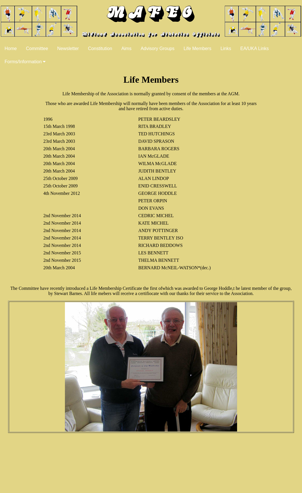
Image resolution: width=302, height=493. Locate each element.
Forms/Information (25, 61)
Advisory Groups (157, 48)
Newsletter (68, 48)
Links (225, 48)
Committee (37, 48)
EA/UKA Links (254, 48)
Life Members (197, 48)
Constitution (100, 48)
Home (11, 48)
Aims (126, 48)
